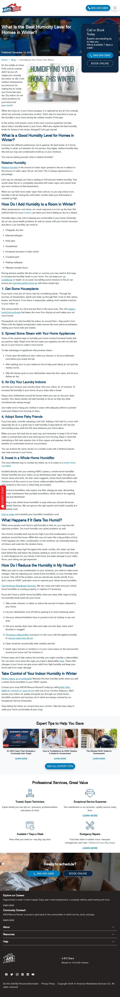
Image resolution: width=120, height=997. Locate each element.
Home (4, 59)
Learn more (8, 904)
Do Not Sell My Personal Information (21, 983)
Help (5, 941)
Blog (13, 59)
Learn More (21, 758)
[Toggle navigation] (114, 8)
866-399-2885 (100, 55)
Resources (9, 934)
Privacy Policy (48, 983)
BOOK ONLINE (100, 63)
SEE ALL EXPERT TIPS (60, 766)
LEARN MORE (90, 815)
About (6, 927)
